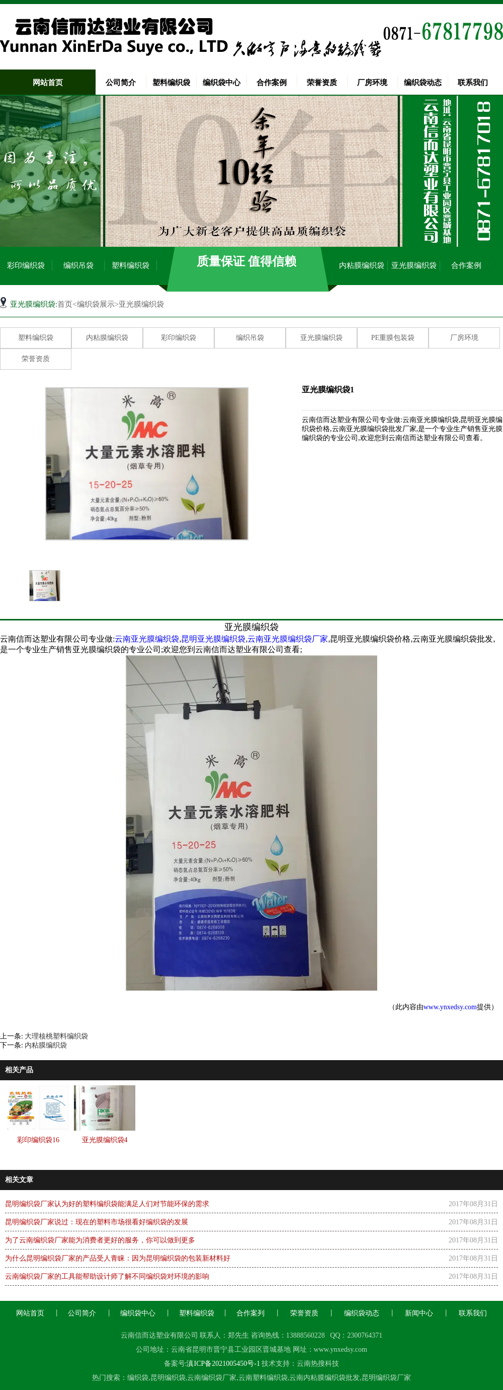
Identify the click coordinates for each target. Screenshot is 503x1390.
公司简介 (121, 83)
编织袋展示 (96, 304)
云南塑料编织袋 (263, 1377)
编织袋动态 (423, 83)
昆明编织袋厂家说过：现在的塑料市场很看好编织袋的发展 (96, 1222)
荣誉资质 (322, 83)
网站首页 (48, 83)
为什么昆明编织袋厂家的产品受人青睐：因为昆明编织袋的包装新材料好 (117, 1258)
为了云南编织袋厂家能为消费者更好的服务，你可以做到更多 (100, 1240)
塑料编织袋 (171, 83)
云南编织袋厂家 (211, 1377)
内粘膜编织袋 (361, 265)
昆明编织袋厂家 (386, 1377)
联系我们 (473, 83)
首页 (64, 304)
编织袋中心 (221, 83)
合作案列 (250, 1313)
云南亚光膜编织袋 (147, 639)
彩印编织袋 (26, 265)
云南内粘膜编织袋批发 (324, 1377)
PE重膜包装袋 (392, 337)
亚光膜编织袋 (414, 265)
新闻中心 (419, 1313)
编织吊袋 (78, 265)
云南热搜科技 (318, 1363)
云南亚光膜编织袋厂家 (287, 639)
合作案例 (272, 83)
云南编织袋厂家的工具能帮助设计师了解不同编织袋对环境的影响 (107, 1276)
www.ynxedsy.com (450, 1007)
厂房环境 (372, 83)
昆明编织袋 (168, 1377)
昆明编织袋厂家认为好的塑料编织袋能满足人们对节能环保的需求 (107, 1204)
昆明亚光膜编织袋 (213, 639)
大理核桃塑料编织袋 (56, 1036)
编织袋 (137, 1377)
